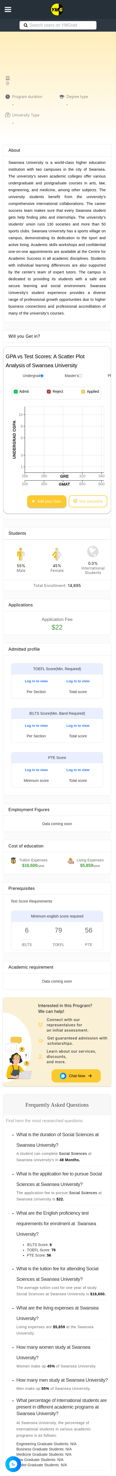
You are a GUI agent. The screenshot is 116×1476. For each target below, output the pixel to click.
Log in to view (36, 681)
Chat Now (76, 1076)
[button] (8, 9)
